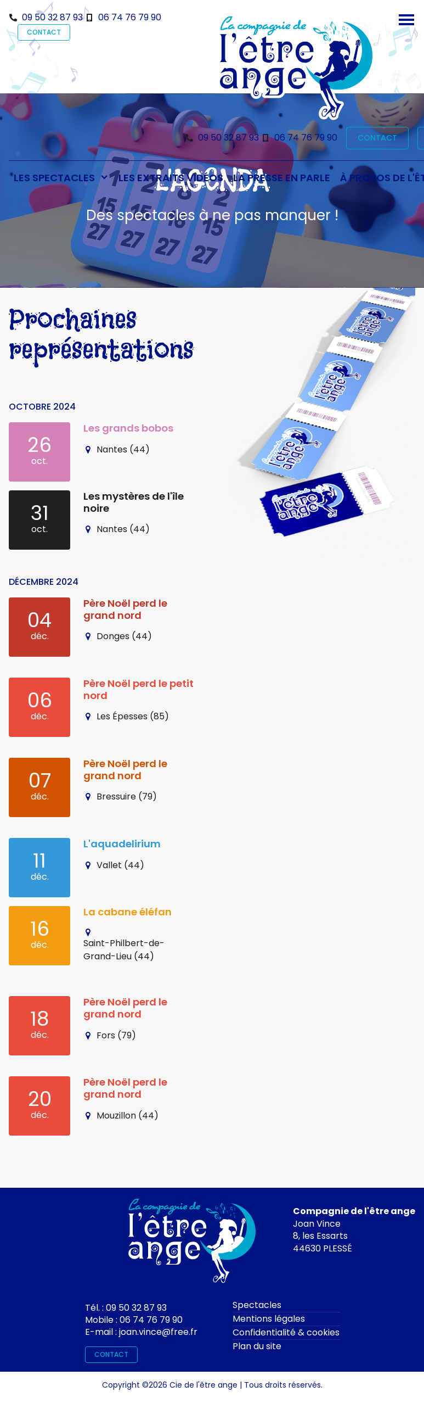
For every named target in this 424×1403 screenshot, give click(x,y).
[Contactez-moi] (192, 1244)
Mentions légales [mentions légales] (269, 1318)
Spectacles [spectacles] (257, 1305)
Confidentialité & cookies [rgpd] (286, 1332)
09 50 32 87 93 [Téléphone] (52, 17)
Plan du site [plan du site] (257, 1346)
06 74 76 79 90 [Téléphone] (129, 17)
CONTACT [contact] (44, 32)
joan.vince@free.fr (158, 1332)
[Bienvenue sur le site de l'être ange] (296, 68)
